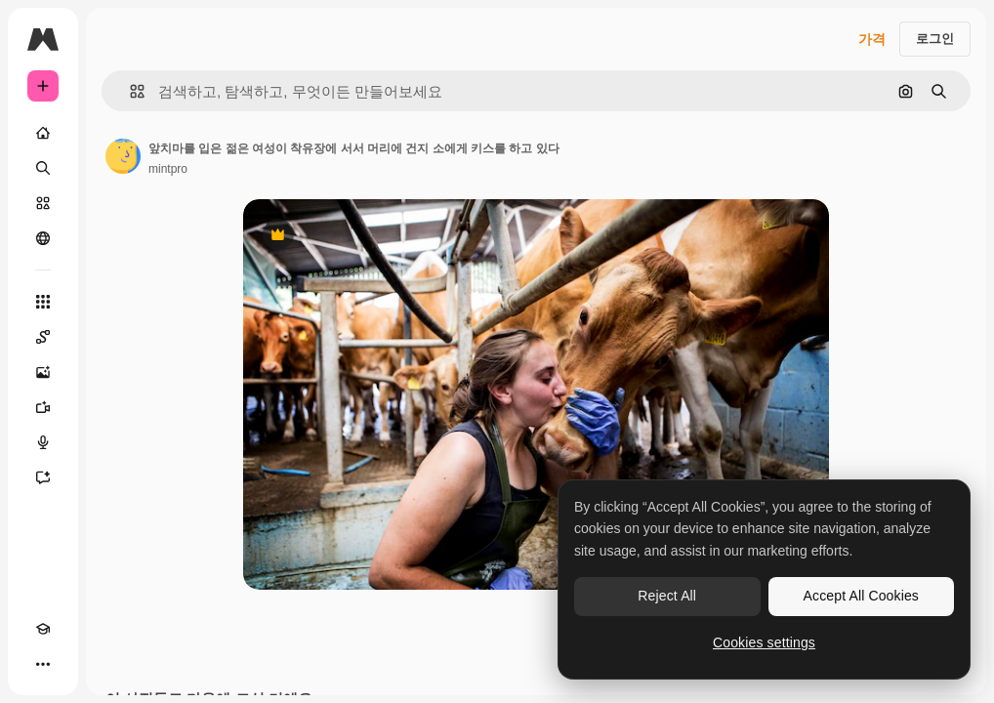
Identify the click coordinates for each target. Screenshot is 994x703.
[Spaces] (43, 336)
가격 (872, 39)
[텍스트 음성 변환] (43, 442)
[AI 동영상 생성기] (43, 407)
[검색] (43, 168)
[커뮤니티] (43, 238)
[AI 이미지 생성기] (43, 372)
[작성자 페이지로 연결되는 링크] (123, 156)
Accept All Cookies (861, 595)
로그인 (935, 38)
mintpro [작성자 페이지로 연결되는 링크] (167, 169)
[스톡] (43, 203)
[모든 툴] (43, 301)
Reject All (667, 595)
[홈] (43, 132)
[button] (129, 91)
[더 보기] (43, 664)
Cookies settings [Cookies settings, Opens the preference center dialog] (764, 642)
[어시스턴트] (43, 477)
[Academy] (43, 628)
